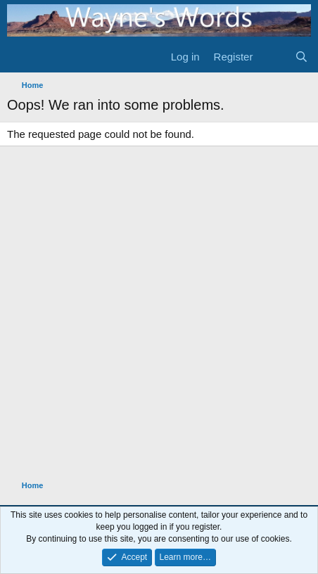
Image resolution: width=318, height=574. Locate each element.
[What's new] (273, 57)
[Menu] (19, 57)
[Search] (301, 57)
